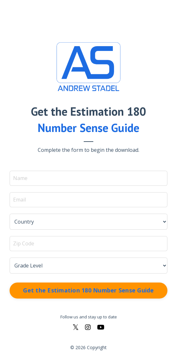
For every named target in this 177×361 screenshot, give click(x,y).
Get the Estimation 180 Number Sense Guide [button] (88, 290)
